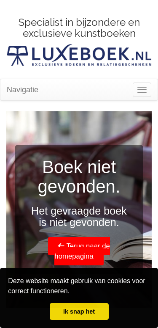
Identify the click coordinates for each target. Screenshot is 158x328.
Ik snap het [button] (79, 311)
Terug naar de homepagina (82, 251)
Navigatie (22, 89)
